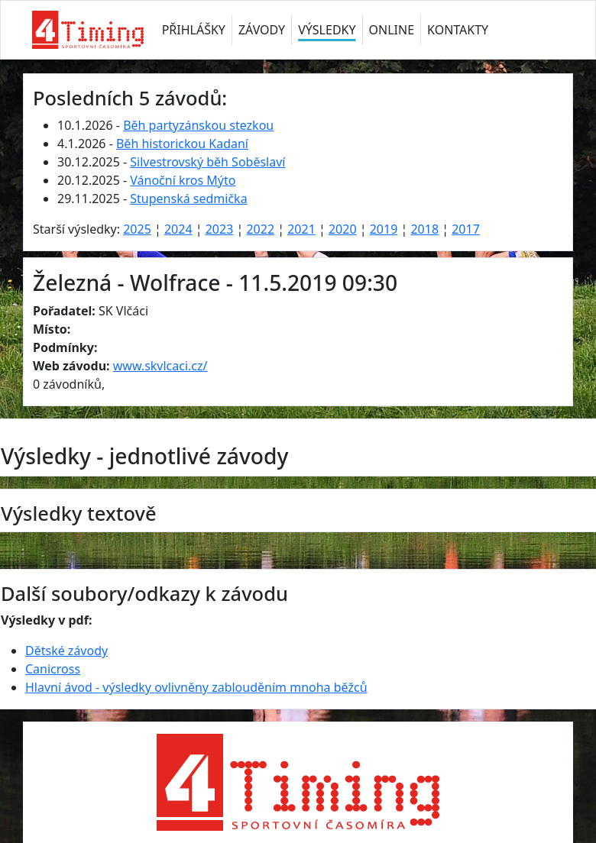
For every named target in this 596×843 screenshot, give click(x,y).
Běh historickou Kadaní (182, 143)
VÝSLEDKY (326, 29)
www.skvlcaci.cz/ (160, 365)
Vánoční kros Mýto (182, 180)
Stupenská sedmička (188, 198)
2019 (384, 229)
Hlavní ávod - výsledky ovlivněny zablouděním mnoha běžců (196, 687)
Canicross (52, 669)
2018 (424, 229)
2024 (178, 229)
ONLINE (392, 29)
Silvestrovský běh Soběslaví (207, 161)
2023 (220, 229)
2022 (260, 229)
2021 (301, 229)
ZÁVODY (261, 29)
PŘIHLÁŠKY (193, 29)
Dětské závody (66, 650)
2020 (343, 229)
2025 (137, 229)
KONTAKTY (457, 29)
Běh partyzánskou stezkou (198, 125)
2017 (466, 229)
